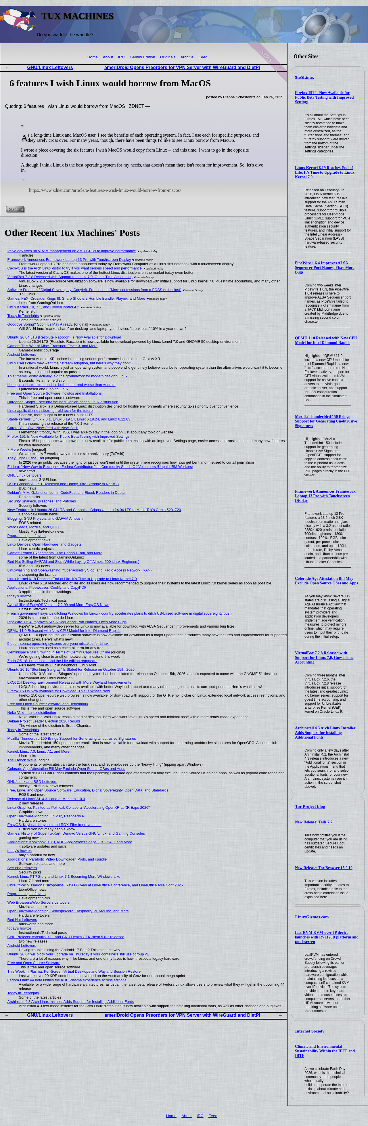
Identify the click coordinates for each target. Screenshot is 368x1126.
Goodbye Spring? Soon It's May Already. (40, 324)
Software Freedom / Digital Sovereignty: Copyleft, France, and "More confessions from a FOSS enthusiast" (94, 290)
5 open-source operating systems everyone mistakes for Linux (58, 643)
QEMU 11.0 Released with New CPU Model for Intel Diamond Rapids (326, 340)
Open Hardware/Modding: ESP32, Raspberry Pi (46, 816)
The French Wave (22, 760)
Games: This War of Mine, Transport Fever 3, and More (52, 346)
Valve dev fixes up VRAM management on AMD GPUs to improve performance (71, 251)
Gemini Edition (142, 57)
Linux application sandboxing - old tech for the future (50, 410)
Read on (14, 209)
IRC (121, 57)
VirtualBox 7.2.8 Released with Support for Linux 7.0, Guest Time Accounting (324, 657)
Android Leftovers (21, 354)
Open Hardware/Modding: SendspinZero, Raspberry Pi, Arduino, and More (68, 911)
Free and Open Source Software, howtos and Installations (54, 393)
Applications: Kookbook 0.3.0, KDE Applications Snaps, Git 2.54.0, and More (69, 842)
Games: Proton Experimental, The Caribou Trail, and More (55, 553)
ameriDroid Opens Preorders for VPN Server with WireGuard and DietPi (182, 67)
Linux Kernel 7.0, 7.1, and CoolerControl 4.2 (43, 307)
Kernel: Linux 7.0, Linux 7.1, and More (38, 751)
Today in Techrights (23, 315)
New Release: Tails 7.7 (313, 822)
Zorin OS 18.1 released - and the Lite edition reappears (52, 661)
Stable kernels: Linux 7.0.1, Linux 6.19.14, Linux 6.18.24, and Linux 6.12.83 (69, 419)
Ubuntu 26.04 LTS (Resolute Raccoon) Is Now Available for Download (64, 337)
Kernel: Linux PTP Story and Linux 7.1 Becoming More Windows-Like (63, 876)
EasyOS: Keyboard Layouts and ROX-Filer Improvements (54, 825)
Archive (187, 57)
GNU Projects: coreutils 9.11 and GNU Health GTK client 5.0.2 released (65, 937)
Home (92, 57)
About (108, 57)
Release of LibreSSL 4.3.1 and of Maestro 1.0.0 (46, 799)
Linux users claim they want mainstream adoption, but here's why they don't (69, 363)
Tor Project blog (310, 806)
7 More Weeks (19, 449)
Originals (168, 57)
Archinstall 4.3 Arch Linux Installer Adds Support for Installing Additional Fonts (325, 732)
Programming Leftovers (26, 536)
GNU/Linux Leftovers (50, 67)
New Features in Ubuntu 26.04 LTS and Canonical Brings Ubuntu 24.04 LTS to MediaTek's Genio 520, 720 (94, 510)
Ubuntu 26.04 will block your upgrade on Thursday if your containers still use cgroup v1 (78, 954)
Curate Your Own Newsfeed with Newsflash (42, 428)
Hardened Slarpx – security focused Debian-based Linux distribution (62, 402)
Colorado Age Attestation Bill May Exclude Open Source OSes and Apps (326, 580)
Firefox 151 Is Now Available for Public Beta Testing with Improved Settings (324, 97)
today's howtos (19, 596)
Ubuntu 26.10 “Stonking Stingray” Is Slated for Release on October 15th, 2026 (71, 669)
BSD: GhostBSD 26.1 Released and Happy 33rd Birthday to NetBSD (63, 484)
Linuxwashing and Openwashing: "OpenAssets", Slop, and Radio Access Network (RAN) (79, 570)
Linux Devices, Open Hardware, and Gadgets (44, 544)
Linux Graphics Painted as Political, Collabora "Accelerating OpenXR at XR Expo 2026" (78, 807)
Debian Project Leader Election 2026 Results (44, 721)
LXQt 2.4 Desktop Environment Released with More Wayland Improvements (69, 682)
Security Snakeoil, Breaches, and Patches (41, 501)
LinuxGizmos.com (312, 917)
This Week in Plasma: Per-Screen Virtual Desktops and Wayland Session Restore (74, 971)
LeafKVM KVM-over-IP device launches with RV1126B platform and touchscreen (327, 937)
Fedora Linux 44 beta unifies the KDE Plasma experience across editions (66, 980)
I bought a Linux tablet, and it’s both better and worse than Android (61, 385)
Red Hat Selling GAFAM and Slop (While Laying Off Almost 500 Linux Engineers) (73, 561)
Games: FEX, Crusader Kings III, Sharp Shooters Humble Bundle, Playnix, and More (76, 298)
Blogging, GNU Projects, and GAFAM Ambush (45, 518)
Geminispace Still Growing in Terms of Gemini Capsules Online (58, 652)
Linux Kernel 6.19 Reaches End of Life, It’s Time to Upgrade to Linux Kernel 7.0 (324, 172)
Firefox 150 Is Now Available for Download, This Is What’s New (58, 691)
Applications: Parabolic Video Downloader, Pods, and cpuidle (57, 859)
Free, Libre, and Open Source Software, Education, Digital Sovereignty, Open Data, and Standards (87, 790)
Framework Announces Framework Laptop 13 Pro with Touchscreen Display (325, 496)
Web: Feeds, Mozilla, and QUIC (33, 527)
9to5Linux (304, 77)
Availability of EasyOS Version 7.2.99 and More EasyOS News (58, 605)
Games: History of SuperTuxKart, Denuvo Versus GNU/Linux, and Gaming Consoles (76, 833)
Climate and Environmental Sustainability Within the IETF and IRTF (325, 1051)
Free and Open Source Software (33, 963)
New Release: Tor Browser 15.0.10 (323, 868)
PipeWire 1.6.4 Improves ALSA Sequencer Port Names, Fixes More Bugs (324, 267)
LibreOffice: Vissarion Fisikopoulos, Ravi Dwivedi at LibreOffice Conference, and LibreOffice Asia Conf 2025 (95, 885)
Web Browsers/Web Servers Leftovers (38, 902)
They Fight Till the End (25, 458)
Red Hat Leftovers (22, 919)
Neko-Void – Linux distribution (31, 712)
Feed (203, 57)
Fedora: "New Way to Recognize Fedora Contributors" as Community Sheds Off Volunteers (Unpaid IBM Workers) (100, 466)
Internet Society (310, 1031)
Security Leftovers (22, 868)
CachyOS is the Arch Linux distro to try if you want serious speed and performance (74, 268)
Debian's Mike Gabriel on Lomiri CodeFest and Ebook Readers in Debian (66, 492)
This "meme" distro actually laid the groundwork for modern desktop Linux (67, 376)
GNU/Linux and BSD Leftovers (32, 781)
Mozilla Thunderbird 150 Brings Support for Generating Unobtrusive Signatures (326, 421)
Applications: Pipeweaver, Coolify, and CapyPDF (47, 587)
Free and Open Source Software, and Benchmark (47, 704)
